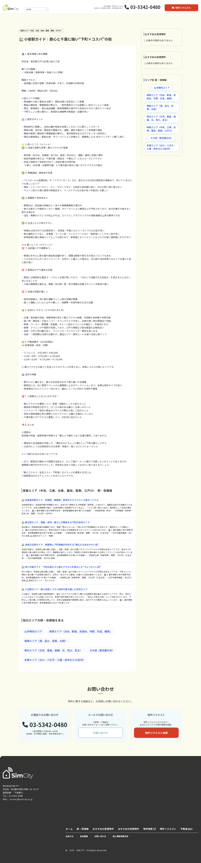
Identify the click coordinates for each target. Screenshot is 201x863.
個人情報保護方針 (120, 836)
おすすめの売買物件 (128, 828)
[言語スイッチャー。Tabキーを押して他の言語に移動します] (37, 9)
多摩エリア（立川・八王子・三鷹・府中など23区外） (54, 660)
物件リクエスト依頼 (156, 733)
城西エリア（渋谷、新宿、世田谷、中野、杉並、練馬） (80, 631)
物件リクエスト (181, 7)
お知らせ (69, 836)
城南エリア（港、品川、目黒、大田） (45, 641)
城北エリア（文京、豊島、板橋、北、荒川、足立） (53, 650)
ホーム (69, 828)
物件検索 (149, 828)
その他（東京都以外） (102, 650)
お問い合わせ (100, 733)
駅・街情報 (82, 828)
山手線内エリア (33, 631)
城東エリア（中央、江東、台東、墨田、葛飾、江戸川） (161, 129)
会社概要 (84, 836)
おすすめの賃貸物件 (103, 828)
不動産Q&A (186, 828)
